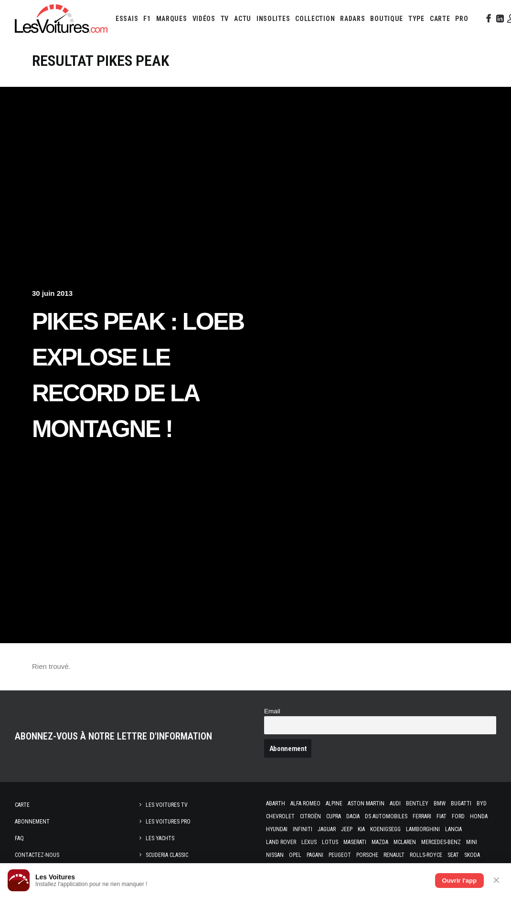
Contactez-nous (37, 855)
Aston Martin (366, 803)
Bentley (417, 803)
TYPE (416, 18)
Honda (479, 816)
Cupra (333, 816)
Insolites (273, 18)
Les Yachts (160, 838)
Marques (171, 18)
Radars (352, 18)
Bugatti (461, 803)
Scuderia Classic (167, 855)
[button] (487, 18)
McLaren (405, 842)
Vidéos (203, 18)
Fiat (441, 816)
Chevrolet (280, 816)
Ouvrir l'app (459, 880)
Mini (471, 842)
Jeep (346, 829)
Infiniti (302, 829)
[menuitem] (127, 18)
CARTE (440, 18)
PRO (461, 18)
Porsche (367, 855)
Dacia (353, 816)
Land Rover (281, 842)
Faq (19, 838)
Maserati (354, 842)
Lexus (309, 842)
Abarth (275, 803)
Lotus (330, 842)
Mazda (380, 842)
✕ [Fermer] (496, 880)
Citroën (310, 816)
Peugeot (340, 855)
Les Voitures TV (167, 805)
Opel (295, 855)
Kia (361, 829)
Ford (458, 816)
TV (225, 18)
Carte (22, 805)
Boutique (386, 18)
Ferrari (422, 816)
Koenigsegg (385, 829)
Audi (395, 803)
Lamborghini (423, 829)
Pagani (315, 855)
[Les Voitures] (61, 18)
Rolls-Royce (426, 855)
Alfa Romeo (305, 803)
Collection (315, 18)
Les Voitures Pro (168, 821)
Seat (453, 855)
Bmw (440, 803)
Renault (394, 855)
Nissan (275, 855)
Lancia (453, 829)
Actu (242, 18)
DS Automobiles (386, 816)
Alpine (334, 803)
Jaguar (327, 829)
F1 (146, 18)
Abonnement (32, 821)
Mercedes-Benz (441, 842)
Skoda (472, 855)
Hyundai (276, 829)
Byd (482, 803)
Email (272, 711)
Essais (127, 18)
